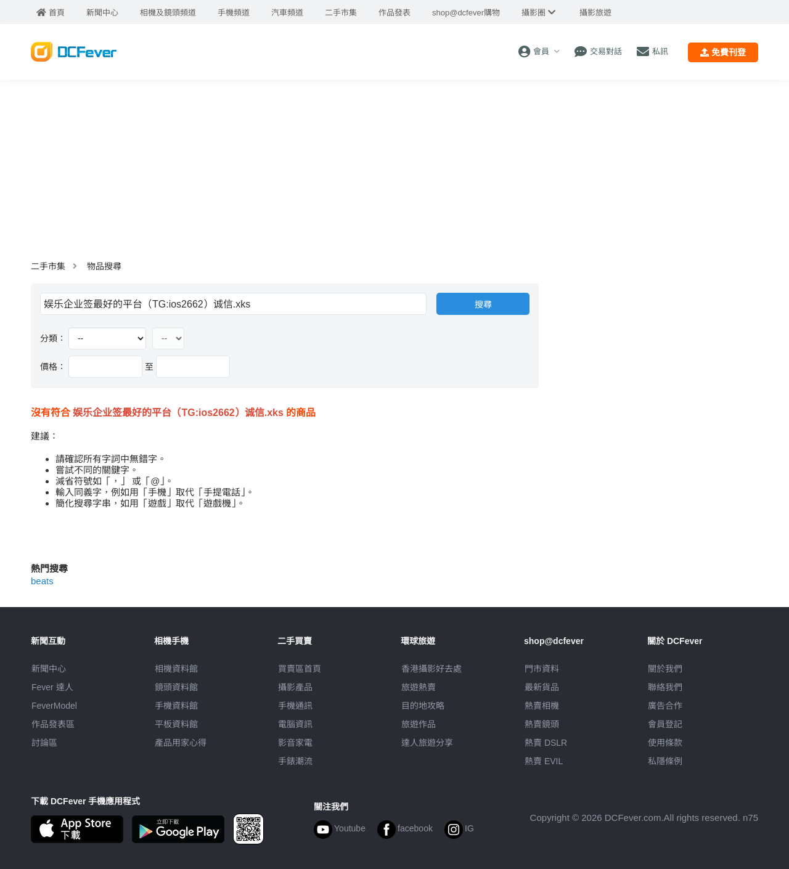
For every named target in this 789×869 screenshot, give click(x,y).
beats (42, 581)
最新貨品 (542, 687)
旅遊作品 (418, 724)
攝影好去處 (431, 669)
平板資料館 (176, 724)
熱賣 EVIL (544, 761)
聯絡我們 (665, 687)
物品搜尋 (104, 266)
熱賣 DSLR (546, 743)
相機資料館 (176, 669)
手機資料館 (176, 706)
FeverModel (54, 706)
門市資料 (542, 669)
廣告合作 (665, 706)
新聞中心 (48, 669)
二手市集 (48, 266)
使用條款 (665, 743)
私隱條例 (665, 761)
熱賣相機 (542, 706)
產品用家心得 (180, 743)
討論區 (44, 743)
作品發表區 (53, 724)
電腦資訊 (295, 724)
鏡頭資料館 (176, 687)
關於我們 (665, 669)
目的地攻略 (422, 706)
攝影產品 (295, 687)
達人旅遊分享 (427, 743)
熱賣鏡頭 (542, 724)
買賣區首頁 (299, 669)
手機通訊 (295, 706)
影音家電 (295, 743)
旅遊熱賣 (418, 687)
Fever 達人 (52, 687)
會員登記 (665, 724)
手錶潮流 (295, 761)
